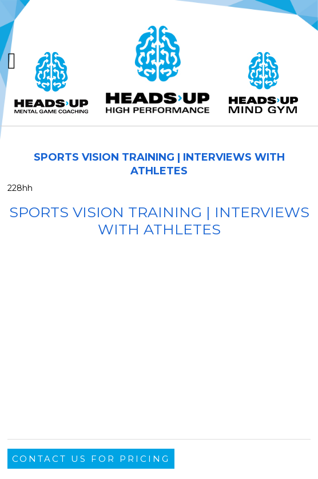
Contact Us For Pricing (91, 458)
